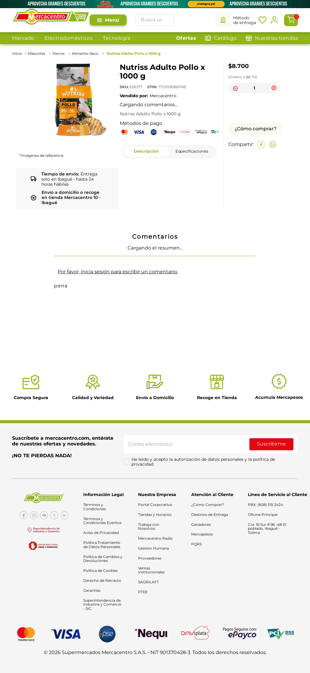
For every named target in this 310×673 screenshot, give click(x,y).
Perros (58, 53)
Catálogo (225, 38)
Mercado (23, 38)
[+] (273, 87)
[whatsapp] (273, 144)
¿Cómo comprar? (256, 129)
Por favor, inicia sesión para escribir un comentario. (118, 271)
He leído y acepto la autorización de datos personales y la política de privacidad (203, 463)
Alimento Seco (85, 53)
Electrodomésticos (69, 38)
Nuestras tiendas (276, 38)
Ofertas (186, 38)
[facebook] (261, 144)
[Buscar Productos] (168, 19)
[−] (234, 87)
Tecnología (116, 38)
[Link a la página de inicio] (17, 53)
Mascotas (36, 53)
